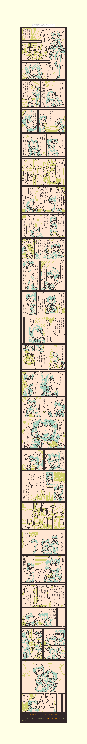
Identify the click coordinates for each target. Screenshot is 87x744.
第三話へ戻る (34, 714)
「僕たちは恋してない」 (52, 718)
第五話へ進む (53, 714)
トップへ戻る (43, 714)
